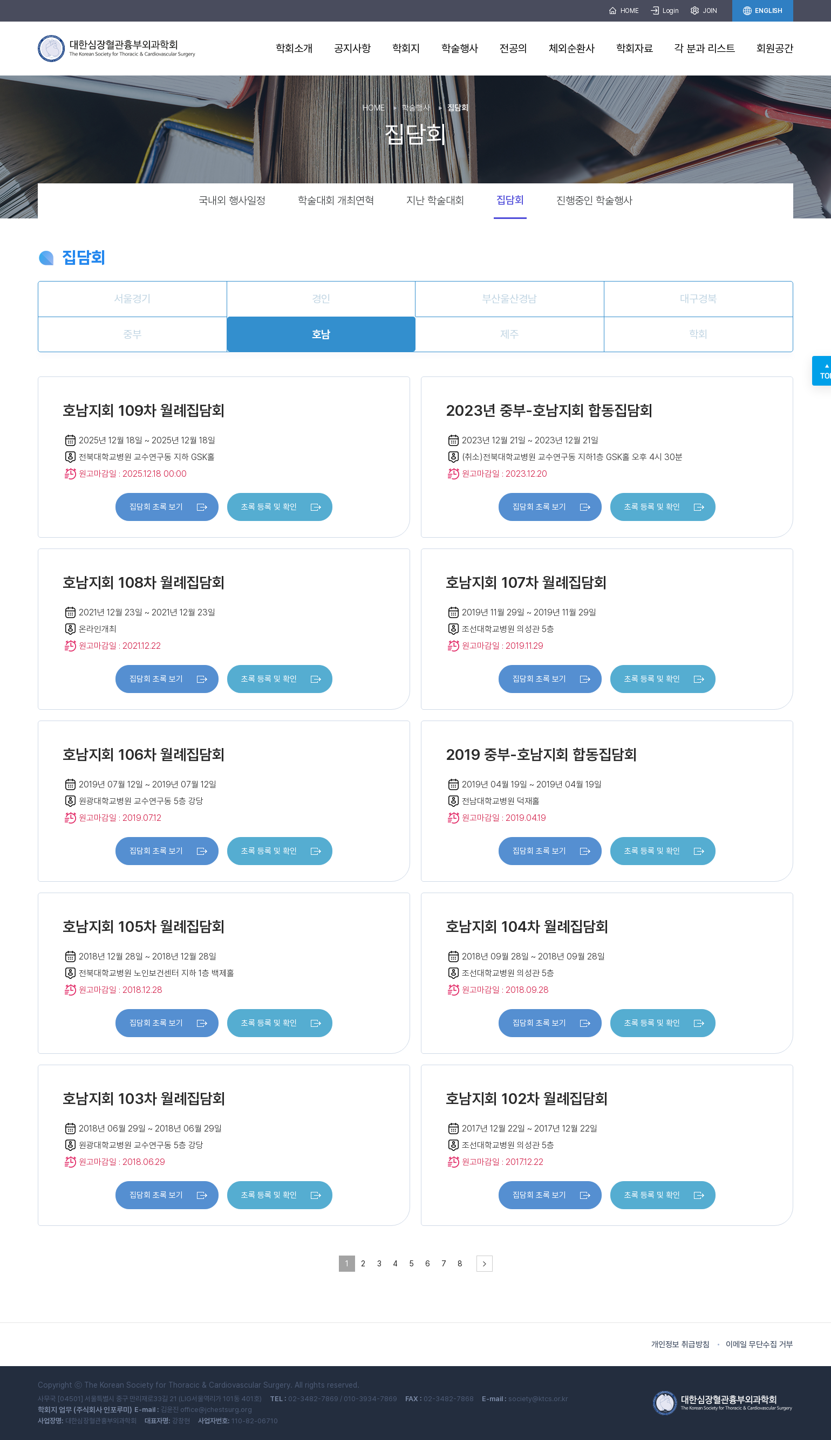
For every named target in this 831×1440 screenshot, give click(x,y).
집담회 (510, 200)
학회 (698, 334)
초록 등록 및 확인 (269, 507)
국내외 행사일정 (232, 200)
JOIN (704, 10)
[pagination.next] (484, 1264)
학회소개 (294, 48)
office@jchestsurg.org (216, 1409)
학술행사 (459, 48)
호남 (321, 334)
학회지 (406, 48)
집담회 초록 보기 (156, 507)
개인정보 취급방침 (680, 1344)
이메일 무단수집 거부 (759, 1344)
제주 (509, 334)
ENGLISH (762, 10)
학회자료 (634, 48)
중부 (132, 334)
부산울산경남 (509, 298)
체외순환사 (572, 48)
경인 (321, 298)
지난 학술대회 (435, 200)
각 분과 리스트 (705, 48)
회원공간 (775, 48)
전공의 (513, 48)
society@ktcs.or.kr (538, 1399)
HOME (624, 10)
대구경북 (698, 298)
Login (665, 10)
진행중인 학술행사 (594, 200)
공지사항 (352, 48)
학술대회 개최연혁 (336, 200)
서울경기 (132, 298)
